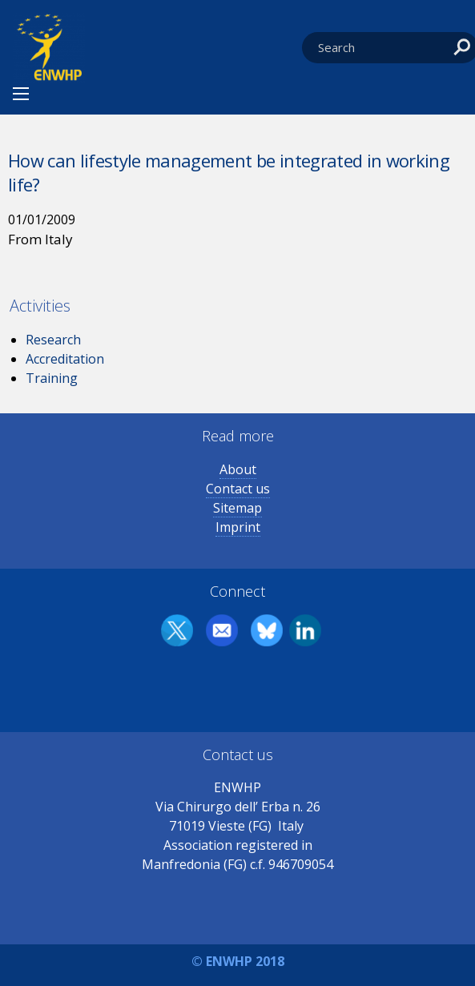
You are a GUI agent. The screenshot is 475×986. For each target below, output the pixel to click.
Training (52, 378)
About (237, 469)
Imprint (237, 527)
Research (53, 339)
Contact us (238, 488)
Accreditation (65, 359)
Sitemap (237, 508)
